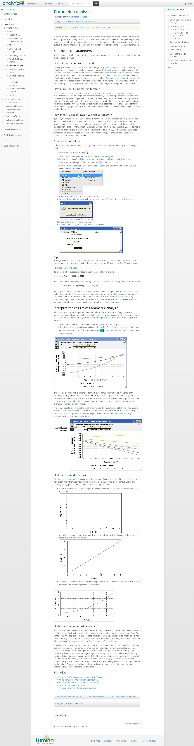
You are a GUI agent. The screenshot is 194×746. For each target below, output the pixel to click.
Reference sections (14, 123)
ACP (6, 140)
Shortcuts (108, 741)
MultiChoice (101, 132)
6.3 (88, 27)
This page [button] (49, 3)
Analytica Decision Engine (15, 135)
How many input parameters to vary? (179, 27)
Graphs (12, 95)
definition (82, 159)
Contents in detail (11, 28)
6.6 (102, 27)
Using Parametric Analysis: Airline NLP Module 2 (80, 682)
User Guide (8, 24)
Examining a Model (17, 55)
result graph (90, 408)
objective (103, 317)
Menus (12, 45)
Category (59, 703)
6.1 (78, 27)
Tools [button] (61, 3)
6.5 (97, 27)
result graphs (71, 479)
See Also (170, 67)
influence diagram (105, 156)
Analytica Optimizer (12, 129)
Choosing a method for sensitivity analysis (77, 688)
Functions (134, 741)
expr (69, 165)
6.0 (73, 27)
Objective (109, 70)
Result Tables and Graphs (67, 696)
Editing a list (71, 268)
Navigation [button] (33, 3)
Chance (127, 72)
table (61, 333)
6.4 (92, 27)
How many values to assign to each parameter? (179, 35)
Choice (99, 127)
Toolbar (113, 330)
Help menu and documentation (15, 40)
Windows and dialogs (15, 50)
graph (69, 333)
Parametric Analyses (78, 16)
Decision (108, 67)
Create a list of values (179, 42)
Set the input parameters (177, 15)
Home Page (95, 741)
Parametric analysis (86, 21)
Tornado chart (112, 78)
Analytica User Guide (64, 21)
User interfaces (13, 116)
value (118, 296)
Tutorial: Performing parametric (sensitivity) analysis (81, 677)
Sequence (115, 281)
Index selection (120, 413)
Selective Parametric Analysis (72, 685)
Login (188, 3)
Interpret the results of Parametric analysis (176, 48)
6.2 (83, 27)
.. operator (99, 272)
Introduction (14, 35)
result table (73, 410)
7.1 (112, 27)
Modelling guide (149, 741)
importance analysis (131, 78)
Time (64, 404)
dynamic (75, 404)
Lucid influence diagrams (15, 83)
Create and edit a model (125, 696)
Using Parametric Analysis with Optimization (78, 680)
